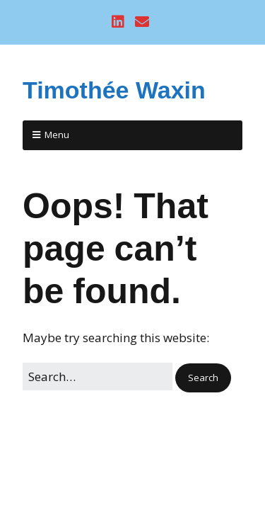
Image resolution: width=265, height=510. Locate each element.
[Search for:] (97, 376)
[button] (203, 377)
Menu (57, 134)
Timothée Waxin (114, 89)
